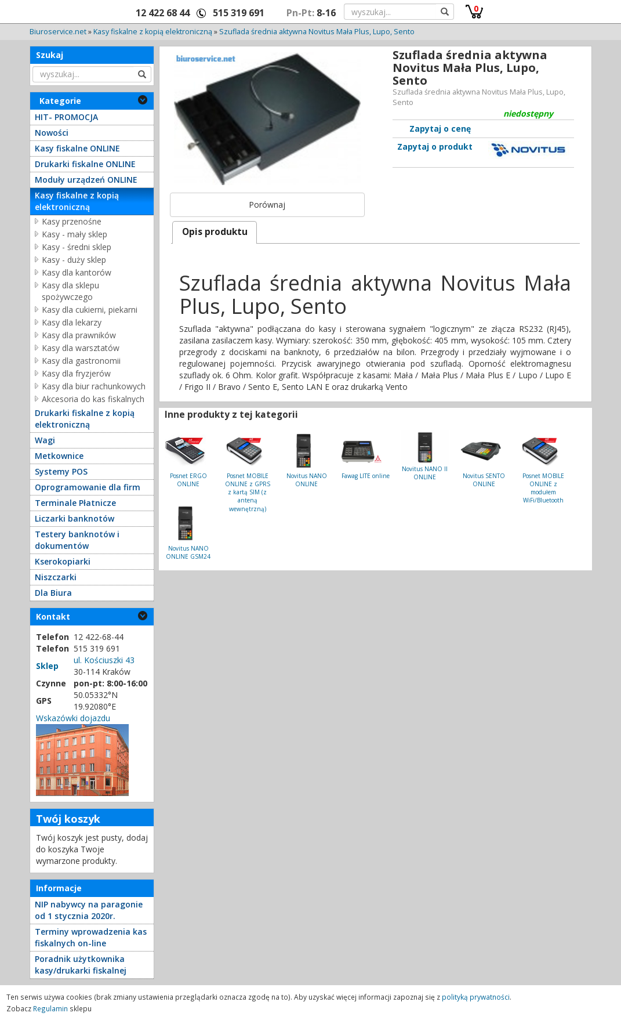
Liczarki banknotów (74, 518)
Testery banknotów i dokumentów (77, 540)
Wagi (45, 440)
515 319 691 (238, 12)
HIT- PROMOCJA (66, 116)
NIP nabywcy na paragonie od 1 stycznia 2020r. (89, 910)
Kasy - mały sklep (74, 234)
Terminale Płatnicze (75, 502)
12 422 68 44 (163, 12)
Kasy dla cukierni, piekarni (89, 309)
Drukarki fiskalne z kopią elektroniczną (85, 418)
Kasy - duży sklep (74, 259)
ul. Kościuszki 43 (104, 659)
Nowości (51, 132)
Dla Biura (53, 592)
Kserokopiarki (62, 561)
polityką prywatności (476, 996)
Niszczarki (56, 577)
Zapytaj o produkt (435, 146)
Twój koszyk (68, 819)
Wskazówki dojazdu (73, 718)
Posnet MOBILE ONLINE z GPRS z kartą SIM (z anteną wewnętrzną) (247, 492)
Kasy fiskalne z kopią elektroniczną (152, 32)
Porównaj (267, 204)
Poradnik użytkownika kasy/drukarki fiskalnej (80, 964)
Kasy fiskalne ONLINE (77, 148)
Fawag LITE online (366, 476)
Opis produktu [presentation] (215, 232)
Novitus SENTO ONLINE (484, 480)
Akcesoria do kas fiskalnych (93, 398)
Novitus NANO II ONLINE (425, 473)
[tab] (214, 232)
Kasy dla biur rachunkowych (94, 386)
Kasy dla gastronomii (81, 360)
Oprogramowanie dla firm (87, 487)
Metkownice (59, 455)
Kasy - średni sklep (76, 246)
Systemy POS (61, 471)
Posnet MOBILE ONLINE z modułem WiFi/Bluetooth (543, 488)
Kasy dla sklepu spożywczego (70, 291)
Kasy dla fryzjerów (76, 373)
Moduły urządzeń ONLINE (86, 179)
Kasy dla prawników (79, 335)
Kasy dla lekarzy (71, 322)
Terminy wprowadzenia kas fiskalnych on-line (91, 937)
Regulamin (50, 1008)
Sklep (47, 665)
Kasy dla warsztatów (80, 347)
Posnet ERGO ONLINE (188, 480)
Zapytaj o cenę (440, 128)
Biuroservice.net (58, 32)
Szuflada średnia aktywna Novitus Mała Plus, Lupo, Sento (317, 32)
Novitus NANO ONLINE (306, 480)
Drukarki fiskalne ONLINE (85, 163)
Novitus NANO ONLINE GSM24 (188, 552)
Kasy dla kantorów (76, 272)
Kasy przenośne (71, 221)
